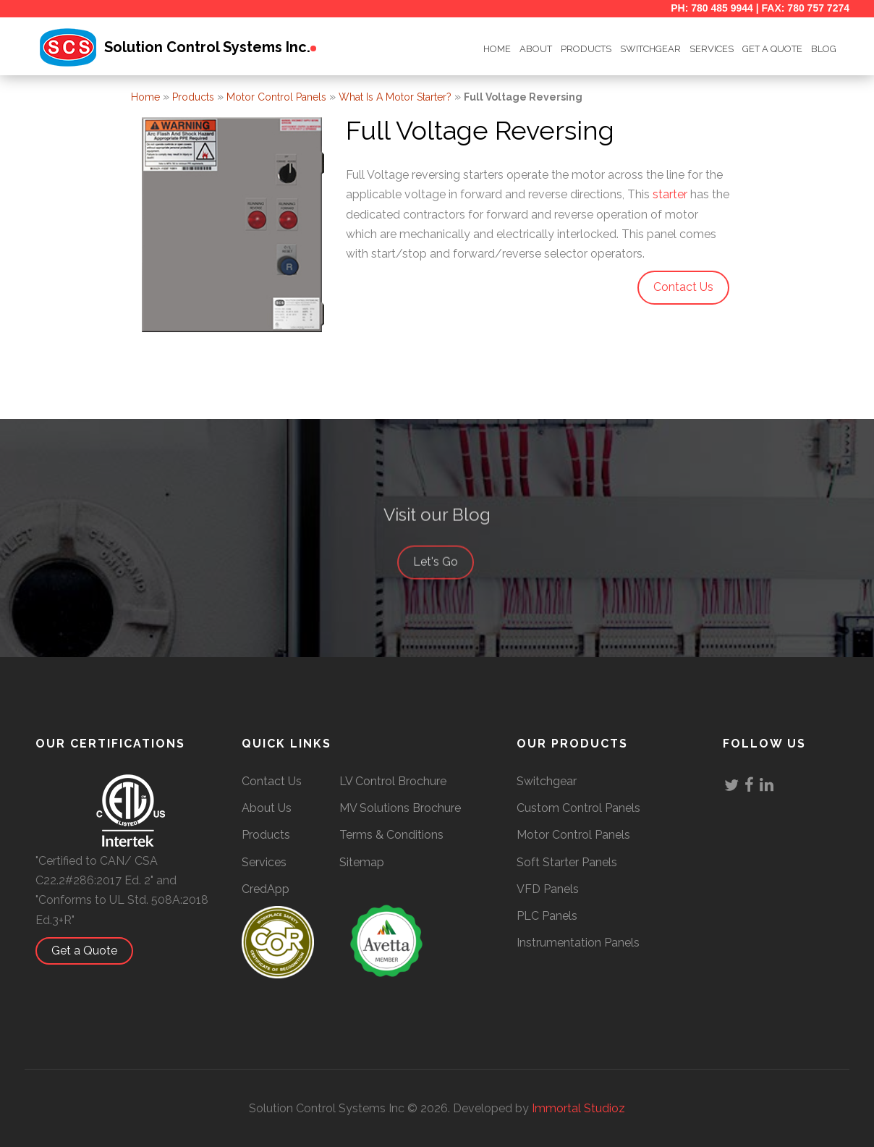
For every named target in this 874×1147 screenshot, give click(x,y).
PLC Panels (547, 916)
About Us (267, 808)
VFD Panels (548, 889)
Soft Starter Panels (567, 862)
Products (586, 48)
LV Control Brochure (392, 781)
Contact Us (272, 781)
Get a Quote (91, 950)
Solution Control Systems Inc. (207, 47)
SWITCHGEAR (650, 48)
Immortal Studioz (578, 1108)
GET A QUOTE (772, 48)
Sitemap (361, 862)
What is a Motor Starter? (395, 97)
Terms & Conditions (391, 835)
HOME (497, 48)
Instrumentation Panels (578, 942)
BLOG (823, 48)
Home (145, 97)
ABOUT (535, 48)
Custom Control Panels (578, 808)
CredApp (265, 889)
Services (712, 48)
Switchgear (547, 781)
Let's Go (442, 573)
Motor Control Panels (276, 97)
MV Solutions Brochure (400, 808)
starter (670, 194)
